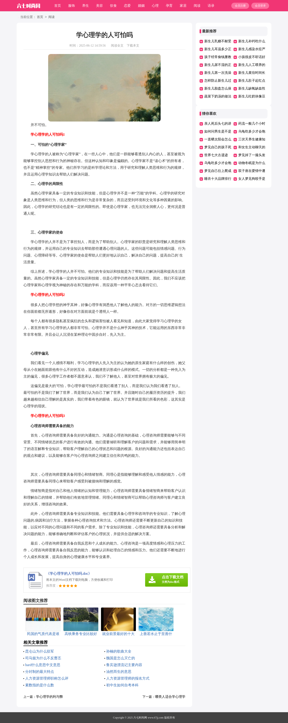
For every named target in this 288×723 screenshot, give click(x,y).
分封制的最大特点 (39, 671)
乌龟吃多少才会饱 (251, 131)
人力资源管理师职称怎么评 (46, 678)
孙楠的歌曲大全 (118, 651)
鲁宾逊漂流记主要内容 (124, 665)
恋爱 (127, 5)
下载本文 (133, 45)
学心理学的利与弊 (49, 696)
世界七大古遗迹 (216, 155)
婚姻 (141, 5)
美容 (99, 5)
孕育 (169, 5)
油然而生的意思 (118, 671)
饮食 (113, 5)
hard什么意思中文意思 (42, 665)
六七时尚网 (140, 717)
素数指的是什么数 (39, 685)
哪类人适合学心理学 (170, 696)
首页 (57, 5)
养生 (85, 5)
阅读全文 (117, 45)
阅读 (197, 5)
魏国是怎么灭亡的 (120, 658)
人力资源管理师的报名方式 (127, 678)
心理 (155, 5)
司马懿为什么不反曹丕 (43, 658)
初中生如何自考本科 (122, 685)
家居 (183, 5)
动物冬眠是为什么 (251, 163)
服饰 (71, 5)
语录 (211, 5)
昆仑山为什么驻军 (39, 651)
